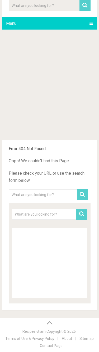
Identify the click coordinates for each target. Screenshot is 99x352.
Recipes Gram (34, 331)
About (67, 338)
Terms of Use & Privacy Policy (29, 338)
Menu (11, 23)
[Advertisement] (49, 85)
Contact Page (51, 346)
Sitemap (86, 338)
